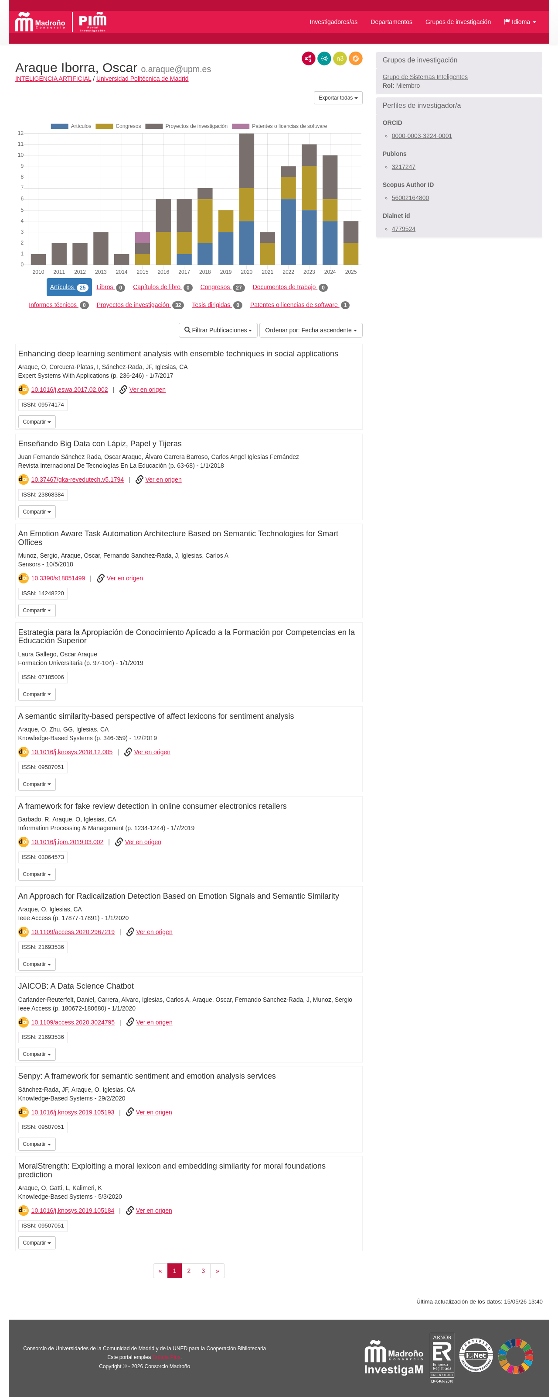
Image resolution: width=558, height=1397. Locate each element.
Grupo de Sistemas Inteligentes (425, 76)
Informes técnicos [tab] (58, 305)
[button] (520, 22)
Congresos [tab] (223, 287)
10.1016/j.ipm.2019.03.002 (67, 841)
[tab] (459, 60)
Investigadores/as (334, 21)
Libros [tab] (110, 287)
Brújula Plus (166, 1357)
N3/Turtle (340, 59)
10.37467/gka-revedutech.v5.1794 (77, 479)
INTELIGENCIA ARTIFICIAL (53, 78)
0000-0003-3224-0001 (422, 135)
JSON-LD (324, 59)
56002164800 (410, 197)
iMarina (354, 421)
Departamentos (391, 21)
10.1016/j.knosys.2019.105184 (73, 1210)
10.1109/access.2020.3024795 (73, 1022)
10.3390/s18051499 (58, 578)
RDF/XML (309, 59)
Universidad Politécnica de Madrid (142, 78)
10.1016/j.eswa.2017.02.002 (69, 389)
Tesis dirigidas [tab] (217, 305)
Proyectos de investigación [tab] (140, 305)
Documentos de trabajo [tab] (290, 287)
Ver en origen (147, 389)
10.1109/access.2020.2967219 (73, 931)
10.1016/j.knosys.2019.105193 (73, 1112)
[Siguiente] (217, 1270)
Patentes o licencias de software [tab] (300, 305)
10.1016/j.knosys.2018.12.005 (72, 752)
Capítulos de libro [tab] (163, 287)
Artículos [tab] (69, 287)
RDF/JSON (356, 59)
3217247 (404, 166)
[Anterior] (160, 1270)
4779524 (404, 228)
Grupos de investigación (458, 21)
